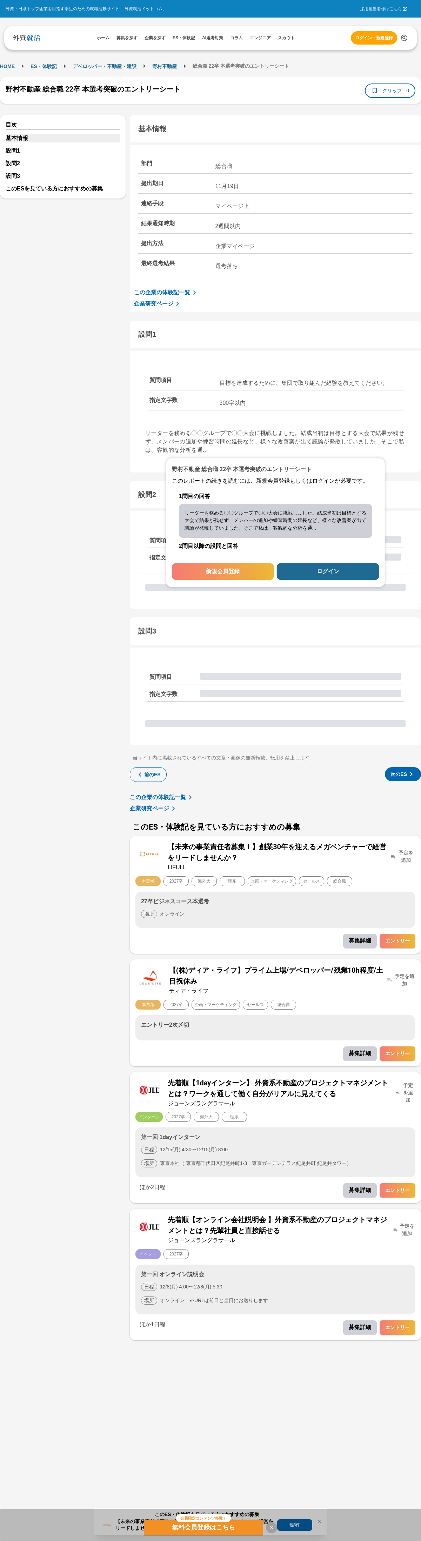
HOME (7, 66)
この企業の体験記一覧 (166, 292)
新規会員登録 (223, 572)
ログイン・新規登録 (374, 37)
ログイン (328, 572)
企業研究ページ (158, 304)
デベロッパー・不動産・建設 (104, 66)
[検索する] (404, 38)
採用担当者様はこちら (381, 8)
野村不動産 (164, 66)
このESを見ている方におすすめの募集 (54, 189)
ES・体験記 (44, 66)
